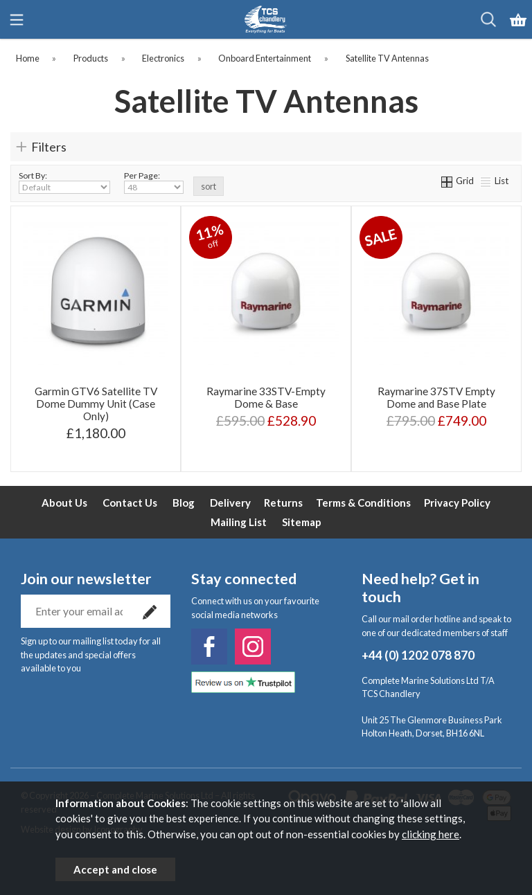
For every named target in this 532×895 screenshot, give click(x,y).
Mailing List (239, 522)
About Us (64, 502)
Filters (48, 146)
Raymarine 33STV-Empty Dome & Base (266, 397)
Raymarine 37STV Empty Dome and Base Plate (436, 397)
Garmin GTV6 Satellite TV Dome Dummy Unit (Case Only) (96, 403)
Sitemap (301, 522)
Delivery (230, 502)
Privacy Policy (457, 502)
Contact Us (130, 502)
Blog (183, 502)
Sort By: (64, 182)
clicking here (430, 834)
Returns (283, 502)
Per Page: (154, 182)
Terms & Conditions (363, 502)
